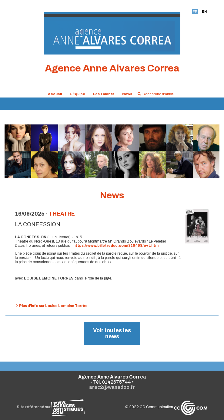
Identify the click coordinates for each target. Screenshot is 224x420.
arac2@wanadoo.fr (112, 387)
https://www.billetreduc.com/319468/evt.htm (116, 245)
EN (204, 11)
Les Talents (103, 94)
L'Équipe (77, 94)
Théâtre (62, 214)
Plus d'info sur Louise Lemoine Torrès (51, 306)
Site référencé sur (51, 407)
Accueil (55, 94)
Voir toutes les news (112, 333)
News (127, 94)
